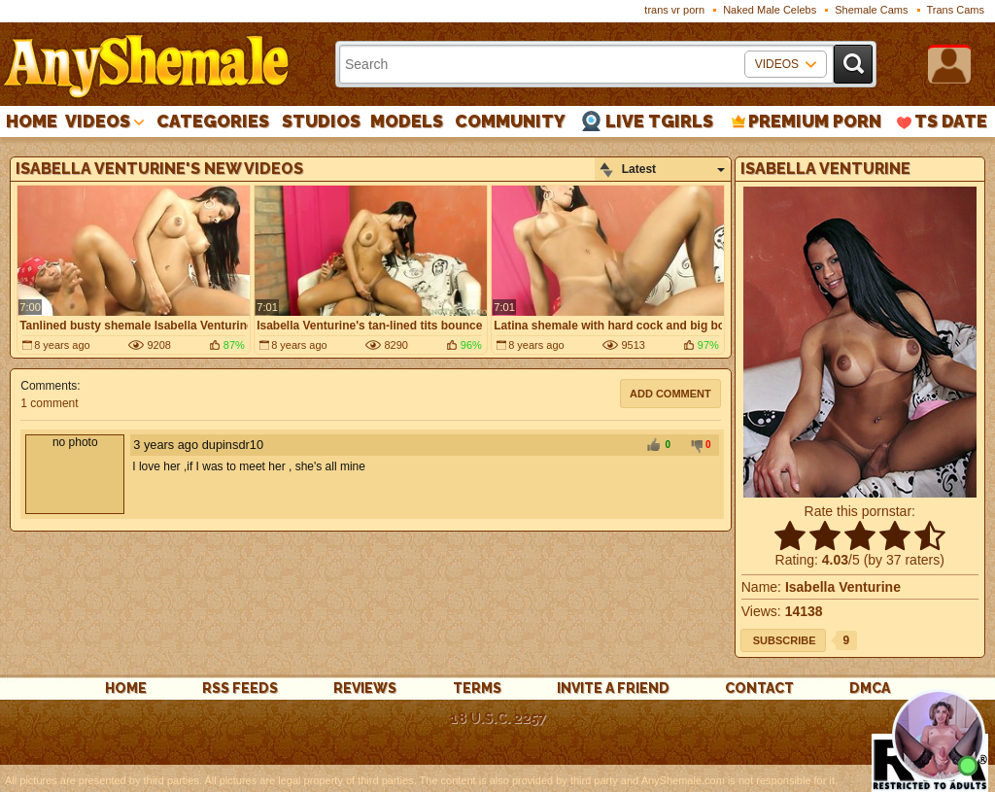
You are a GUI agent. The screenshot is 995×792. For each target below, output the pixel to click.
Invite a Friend (613, 688)
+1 (653, 446)
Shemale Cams (871, 10)
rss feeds (240, 688)
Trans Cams (956, 10)
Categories (212, 121)
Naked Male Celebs (769, 10)
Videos (97, 121)
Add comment (670, 393)
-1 (694, 446)
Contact (759, 688)
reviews (364, 688)
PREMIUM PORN (814, 121)
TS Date (950, 121)
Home (31, 121)
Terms (477, 688)
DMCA (869, 688)
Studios (321, 121)
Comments (48, 386)
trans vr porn (674, 10)
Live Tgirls (659, 121)
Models (406, 121)
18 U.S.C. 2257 (498, 718)
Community (510, 121)
